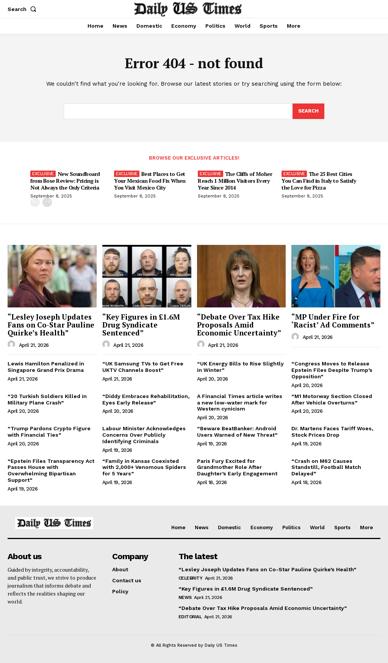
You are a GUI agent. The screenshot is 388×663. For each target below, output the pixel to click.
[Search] (308, 111)
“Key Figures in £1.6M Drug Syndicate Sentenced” (141, 324)
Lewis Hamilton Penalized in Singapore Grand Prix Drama (46, 366)
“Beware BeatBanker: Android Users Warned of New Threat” (237, 431)
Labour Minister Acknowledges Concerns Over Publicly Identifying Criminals (144, 434)
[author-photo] (12, 344)
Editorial (190, 616)
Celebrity (190, 578)
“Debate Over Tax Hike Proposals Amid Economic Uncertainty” (239, 324)
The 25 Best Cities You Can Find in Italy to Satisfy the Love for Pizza (319, 180)
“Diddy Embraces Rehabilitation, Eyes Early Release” (145, 399)
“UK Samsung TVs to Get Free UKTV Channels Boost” (142, 366)
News (185, 597)
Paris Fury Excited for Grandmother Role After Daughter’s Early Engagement (237, 467)
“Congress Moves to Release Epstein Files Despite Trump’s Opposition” (331, 369)
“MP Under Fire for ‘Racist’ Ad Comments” (332, 320)
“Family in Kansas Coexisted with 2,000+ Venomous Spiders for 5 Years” (144, 467)
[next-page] (47, 202)
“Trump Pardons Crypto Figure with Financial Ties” (49, 431)
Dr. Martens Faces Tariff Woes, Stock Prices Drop (332, 431)
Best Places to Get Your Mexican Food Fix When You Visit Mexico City (149, 180)
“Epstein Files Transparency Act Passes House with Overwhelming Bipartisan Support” (51, 470)
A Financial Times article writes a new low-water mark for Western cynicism (239, 402)
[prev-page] (35, 202)
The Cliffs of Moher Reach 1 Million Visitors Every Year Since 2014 (235, 180)
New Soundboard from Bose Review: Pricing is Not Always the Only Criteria (65, 180)
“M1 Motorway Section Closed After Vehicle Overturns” (331, 399)
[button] (23, 9)
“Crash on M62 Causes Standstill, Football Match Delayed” (326, 467)
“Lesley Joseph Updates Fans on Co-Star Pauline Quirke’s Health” (51, 324)
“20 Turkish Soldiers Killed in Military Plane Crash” (47, 399)
